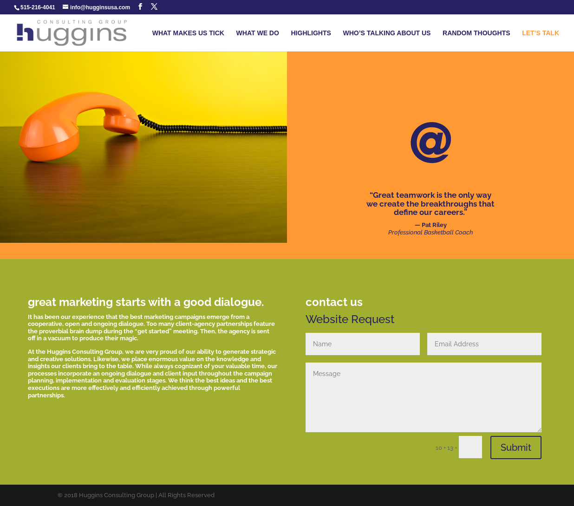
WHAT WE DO (257, 33)
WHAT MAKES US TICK (188, 33)
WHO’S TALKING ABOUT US (386, 33)
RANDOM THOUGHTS (476, 33)
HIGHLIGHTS (311, 33)
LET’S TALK (540, 33)
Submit (516, 447)
